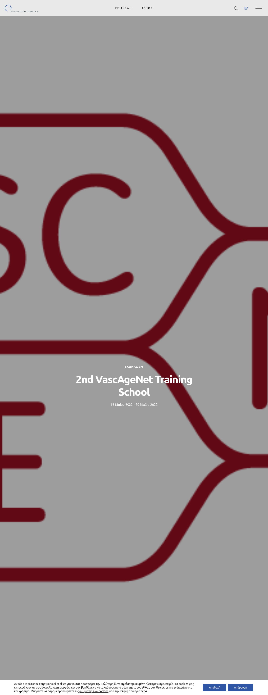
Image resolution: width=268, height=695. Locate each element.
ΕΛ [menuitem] (246, 8)
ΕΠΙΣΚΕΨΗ (123, 8)
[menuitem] (246, 8)
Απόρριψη (240, 687)
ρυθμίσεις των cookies (93, 691)
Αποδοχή (214, 687)
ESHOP (147, 8)
